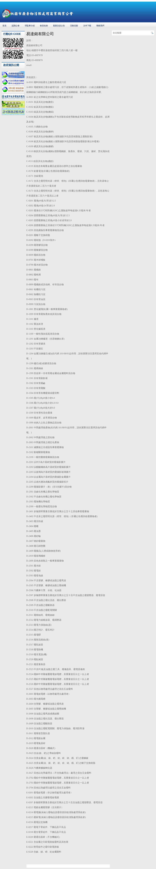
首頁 (4, 25)
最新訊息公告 (59, 25)
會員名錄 (44, 25)
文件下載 (87, 25)
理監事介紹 (30, 25)
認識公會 (16, 25)
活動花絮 (74, 25)
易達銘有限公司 (40, 34)
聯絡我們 (100, 25)
